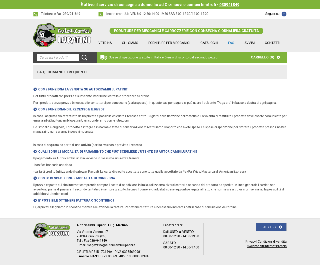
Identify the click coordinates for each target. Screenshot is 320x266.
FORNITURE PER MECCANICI (169, 43)
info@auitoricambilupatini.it (63, 120)
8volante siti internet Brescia (267, 246)
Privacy (251, 241)
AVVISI (249, 43)
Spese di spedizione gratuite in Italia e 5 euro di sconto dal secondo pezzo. (163, 57)
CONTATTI (272, 43)
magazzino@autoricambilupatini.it (111, 245)
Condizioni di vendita (272, 241)
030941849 (229, 4)
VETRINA (105, 43)
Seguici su (272, 14)
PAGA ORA (269, 227)
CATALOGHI (209, 43)
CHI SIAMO (130, 43)
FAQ (231, 43)
